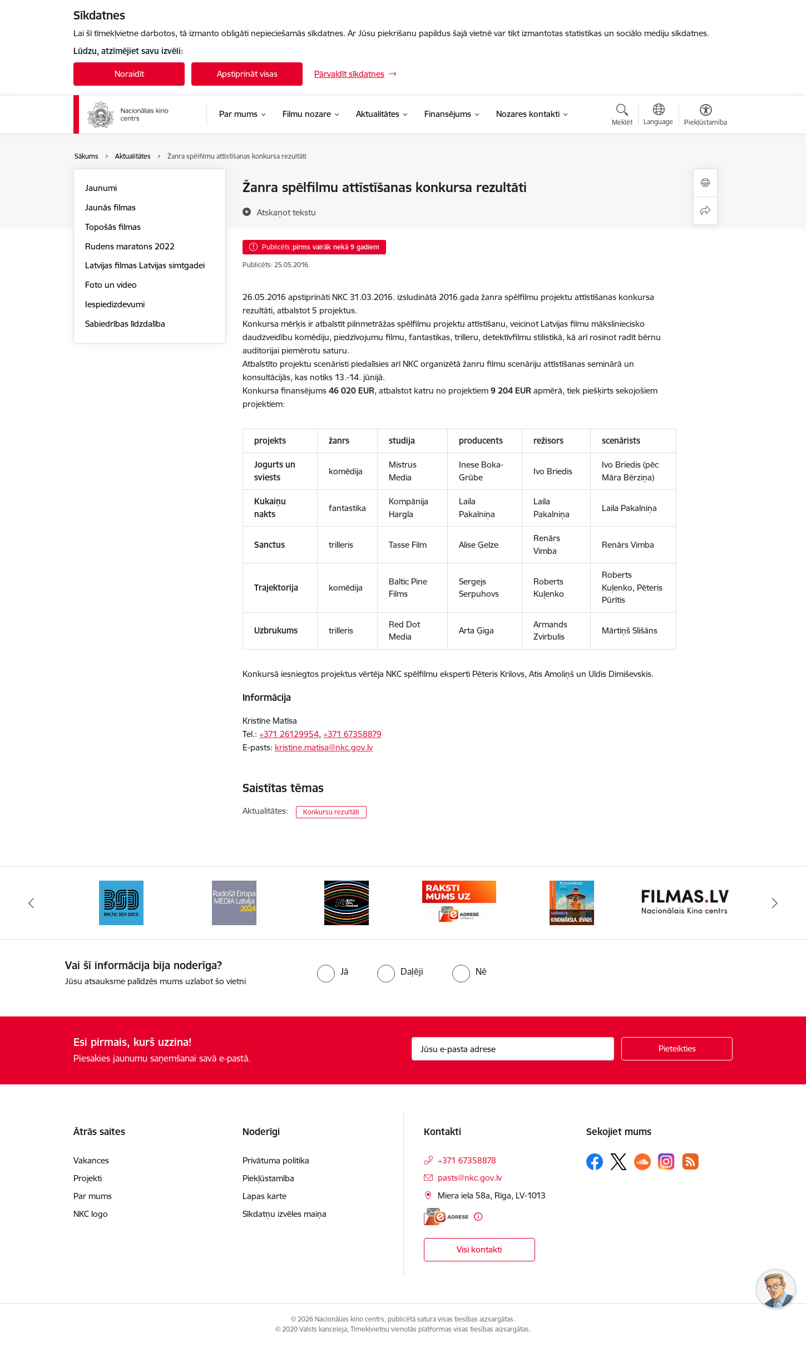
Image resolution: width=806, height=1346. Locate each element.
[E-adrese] (446, 1216)
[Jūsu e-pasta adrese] (513, 1048)
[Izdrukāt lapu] (705, 183)
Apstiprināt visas (247, 73)
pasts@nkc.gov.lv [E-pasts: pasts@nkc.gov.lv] (470, 1177)
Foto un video (111, 284)
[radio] (332, 971)
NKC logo (90, 1214)
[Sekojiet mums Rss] (690, 1161)
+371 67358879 (352, 734)
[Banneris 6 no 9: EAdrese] (459, 902)
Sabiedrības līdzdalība (125, 323)
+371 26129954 (289, 734)
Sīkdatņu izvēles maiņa (285, 1214)
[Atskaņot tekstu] (286, 212)
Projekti (87, 1178)
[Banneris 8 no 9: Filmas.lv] (685, 902)
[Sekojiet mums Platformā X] (618, 1161)
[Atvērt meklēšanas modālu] (622, 116)
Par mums (92, 1196)
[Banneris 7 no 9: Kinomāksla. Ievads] (572, 902)
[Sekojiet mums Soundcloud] (642, 1161)
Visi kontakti (479, 1249)
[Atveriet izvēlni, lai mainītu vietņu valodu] (658, 116)
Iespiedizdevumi (115, 304)
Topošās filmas (113, 227)
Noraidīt (129, 73)
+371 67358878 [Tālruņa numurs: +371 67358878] (467, 1160)
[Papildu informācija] (478, 1216)
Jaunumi (101, 188)
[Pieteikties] (677, 1048)
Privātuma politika (276, 1160)
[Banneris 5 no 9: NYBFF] (346, 902)
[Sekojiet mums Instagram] (666, 1161)
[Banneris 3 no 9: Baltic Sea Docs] (121, 902)
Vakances (91, 1160)
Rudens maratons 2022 (130, 246)
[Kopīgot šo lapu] (705, 210)
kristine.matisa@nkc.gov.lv (324, 747)
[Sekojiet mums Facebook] (594, 1161)
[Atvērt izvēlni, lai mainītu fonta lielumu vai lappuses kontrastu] (706, 116)
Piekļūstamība (268, 1178)
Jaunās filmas (110, 207)
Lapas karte (264, 1196)
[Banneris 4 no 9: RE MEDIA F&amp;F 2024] (234, 902)
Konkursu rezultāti (331, 812)
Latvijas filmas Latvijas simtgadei (145, 265)
